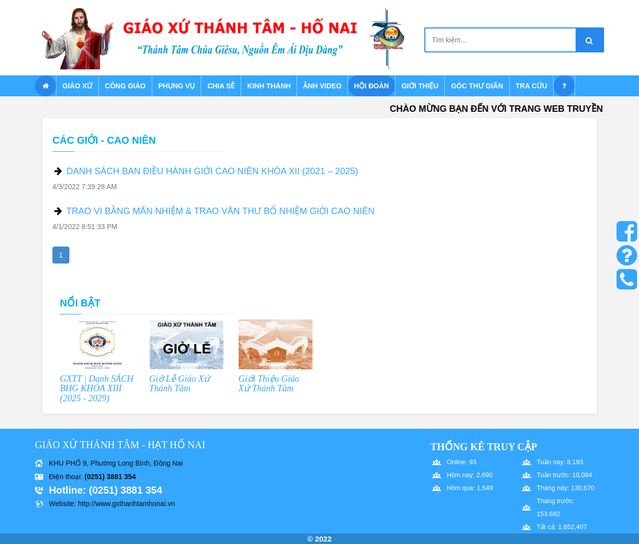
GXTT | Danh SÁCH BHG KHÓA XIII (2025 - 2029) (96, 389)
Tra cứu (531, 86)
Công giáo (125, 86)
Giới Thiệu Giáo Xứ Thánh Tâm (269, 384)
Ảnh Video (322, 86)
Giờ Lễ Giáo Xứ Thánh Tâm (179, 384)
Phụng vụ (176, 86)
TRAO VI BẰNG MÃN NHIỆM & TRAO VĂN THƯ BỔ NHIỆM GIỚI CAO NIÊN (220, 211)
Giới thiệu (419, 86)
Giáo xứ (77, 86)
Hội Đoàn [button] (371, 86)
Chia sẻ (221, 86)
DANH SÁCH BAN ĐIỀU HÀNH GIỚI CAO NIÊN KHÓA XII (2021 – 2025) (212, 171)
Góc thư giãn (477, 86)
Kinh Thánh (269, 86)
